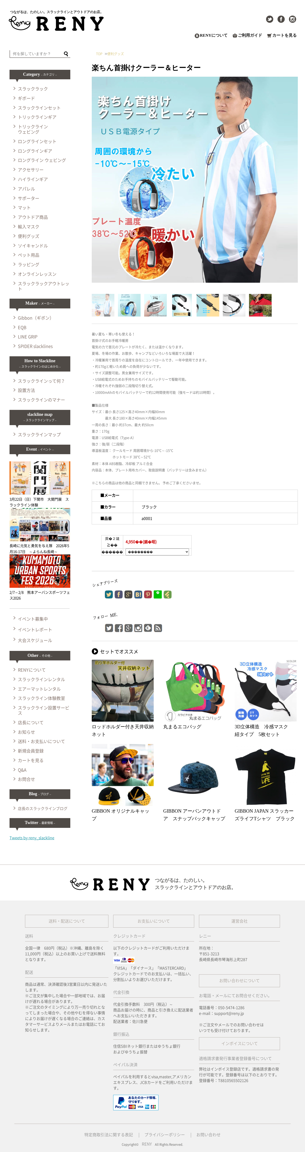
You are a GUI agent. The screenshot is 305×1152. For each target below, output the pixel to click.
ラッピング (28, 264)
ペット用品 (28, 255)
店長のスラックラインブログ (42, 808)
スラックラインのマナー (41, 400)
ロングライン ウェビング (42, 160)
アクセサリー (31, 170)
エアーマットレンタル (39, 689)
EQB (22, 327)
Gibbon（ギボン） (36, 318)
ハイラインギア (33, 179)
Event (40, 449)
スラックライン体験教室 (41, 698)
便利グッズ (28, 236)
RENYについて (214, 35)
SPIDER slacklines (35, 346)
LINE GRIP (27, 337)
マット (24, 208)
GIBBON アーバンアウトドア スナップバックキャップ (194, 814)
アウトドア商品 (33, 217)
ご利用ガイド (250, 35)
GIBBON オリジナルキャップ (120, 814)
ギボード (26, 98)
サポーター (28, 198)
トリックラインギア (37, 117)
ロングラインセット (37, 141)
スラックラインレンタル (41, 679)
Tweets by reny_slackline (32, 838)
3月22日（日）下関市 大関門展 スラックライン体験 (40, 499)
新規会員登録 (31, 751)
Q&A (22, 770)
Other (39, 655)
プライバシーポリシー (164, 1135)
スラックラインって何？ (41, 381)
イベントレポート (35, 630)
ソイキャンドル (33, 246)
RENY (147, 1144)
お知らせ (26, 732)
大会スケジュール (35, 640)
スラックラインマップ (39, 435)
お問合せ (26, 779)
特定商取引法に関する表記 (108, 1135)
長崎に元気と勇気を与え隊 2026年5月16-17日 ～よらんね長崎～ (40, 545)
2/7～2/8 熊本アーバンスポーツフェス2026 (40, 592)
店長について (31, 722)
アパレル (26, 189)
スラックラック (33, 89)
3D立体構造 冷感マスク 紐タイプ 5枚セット (264, 730)
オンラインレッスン (37, 274)
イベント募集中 (33, 619)
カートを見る (284, 35)
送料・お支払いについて (41, 741)
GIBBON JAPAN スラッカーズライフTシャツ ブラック (265, 814)
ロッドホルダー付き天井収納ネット (123, 730)
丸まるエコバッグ (182, 726)
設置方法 (26, 390)
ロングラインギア (35, 151)
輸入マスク (28, 227)
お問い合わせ (208, 1135)
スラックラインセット (39, 108)
